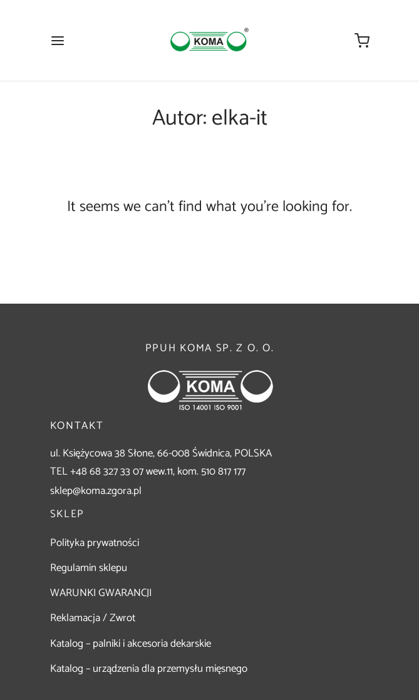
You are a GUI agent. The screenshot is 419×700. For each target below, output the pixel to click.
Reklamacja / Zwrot (92, 618)
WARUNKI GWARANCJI (101, 593)
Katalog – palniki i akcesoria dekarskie (130, 643)
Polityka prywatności (94, 543)
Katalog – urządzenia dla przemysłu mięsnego (148, 668)
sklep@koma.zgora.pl (96, 491)
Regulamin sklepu (88, 568)
